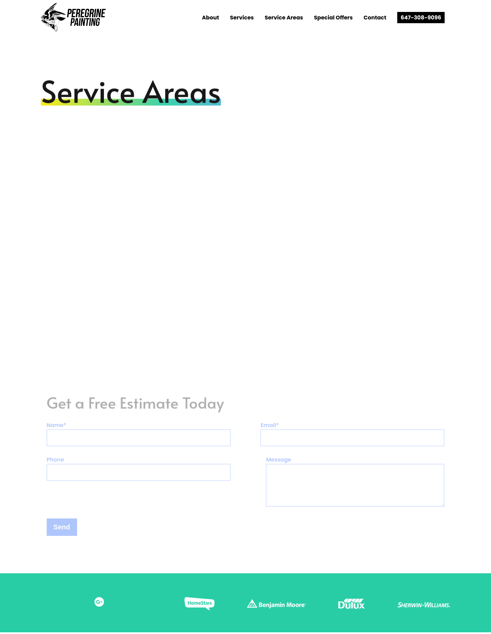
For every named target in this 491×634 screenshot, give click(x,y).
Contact (374, 17)
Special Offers (333, 17)
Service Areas (284, 17)
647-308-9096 (421, 17)
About (210, 17)
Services (242, 17)
